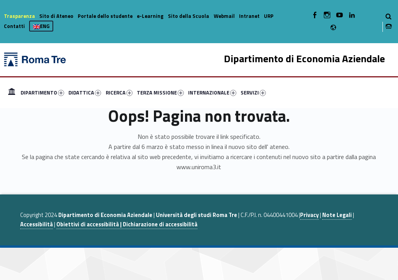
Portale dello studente (105, 16)
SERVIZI (253, 92)
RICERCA (119, 92)
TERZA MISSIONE (160, 92)
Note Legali (337, 215)
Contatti (14, 26)
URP (269, 16)
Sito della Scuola (188, 16)
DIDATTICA (84, 92)
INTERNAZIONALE (212, 92)
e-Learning (150, 16)
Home (11, 93)
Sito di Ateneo (56, 16)
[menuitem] (11, 92)
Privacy (309, 215)
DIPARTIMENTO (42, 92)
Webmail (224, 16)
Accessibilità (36, 224)
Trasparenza (19, 16)
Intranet (249, 16)
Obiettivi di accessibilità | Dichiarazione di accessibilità (126, 224)
